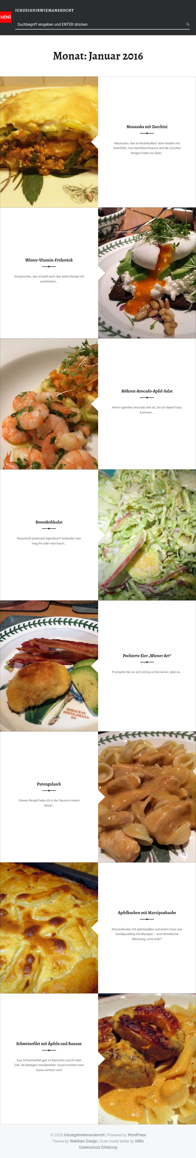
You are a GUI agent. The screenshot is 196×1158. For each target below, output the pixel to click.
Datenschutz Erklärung (98, 1147)
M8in (139, 1141)
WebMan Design (83, 1141)
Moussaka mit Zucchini (147, 127)
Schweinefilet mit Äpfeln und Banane (49, 1044)
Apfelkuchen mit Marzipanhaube (147, 913)
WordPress (137, 1135)
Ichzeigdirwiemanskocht (84, 1135)
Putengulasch (49, 784)
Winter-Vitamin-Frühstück (49, 260)
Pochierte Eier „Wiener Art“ (147, 656)
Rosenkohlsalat (48, 522)
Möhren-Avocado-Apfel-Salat (147, 391)
